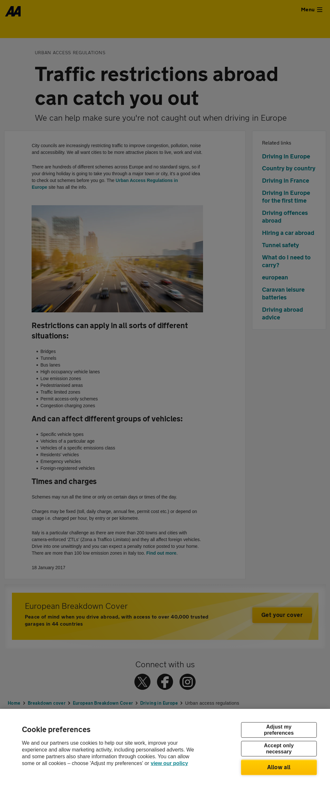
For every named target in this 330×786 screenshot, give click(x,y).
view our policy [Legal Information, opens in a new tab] (169, 763)
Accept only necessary (279, 748)
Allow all (279, 767)
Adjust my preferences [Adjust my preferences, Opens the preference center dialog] (279, 730)
